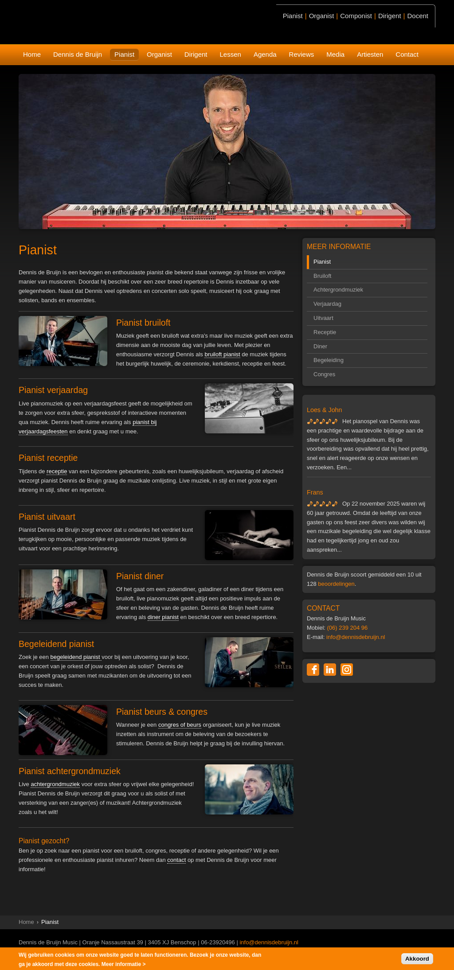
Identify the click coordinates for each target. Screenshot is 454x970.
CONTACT (323, 608)
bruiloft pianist (222, 354)
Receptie (324, 332)
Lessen (230, 54)
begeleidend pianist (76, 657)
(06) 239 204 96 (347, 627)
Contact (407, 54)
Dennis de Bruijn (77, 54)
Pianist (124, 54)
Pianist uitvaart (47, 517)
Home (32, 54)
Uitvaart (323, 318)
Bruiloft (322, 276)
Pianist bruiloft (143, 322)
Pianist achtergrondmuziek (70, 771)
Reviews (301, 54)
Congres (324, 374)
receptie (57, 471)
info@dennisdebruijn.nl (355, 637)
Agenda (265, 54)
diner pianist (163, 617)
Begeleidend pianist (56, 644)
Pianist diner (140, 576)
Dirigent (195, 54)
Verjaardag (327, 303)
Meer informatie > (124, 965)
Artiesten (370, 54)
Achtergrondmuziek (338, 289)
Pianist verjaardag (53, 390)
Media (335, 54)
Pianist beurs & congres (161, 712)
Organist (159, 54)
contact (176, 860)
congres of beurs (179, 724)
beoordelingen (336, 583)
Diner (320, 346)
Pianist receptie (48, 458)
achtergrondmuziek (55, 784)
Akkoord (417, 960)
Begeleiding (328, 360)
